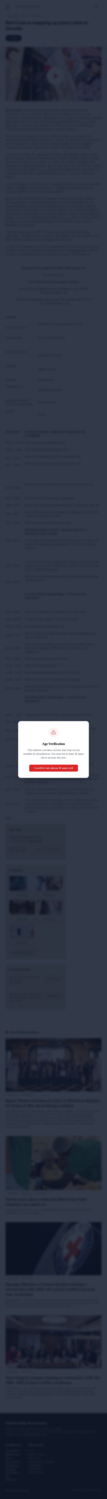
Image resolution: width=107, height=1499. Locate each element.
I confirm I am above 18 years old (53, 768)
